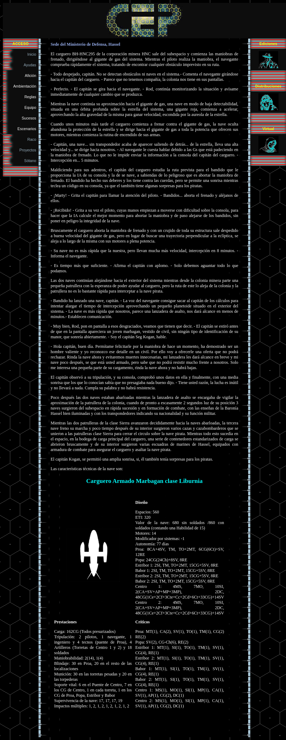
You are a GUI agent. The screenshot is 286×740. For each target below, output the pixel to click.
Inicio (32, 54)
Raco (32, 139)
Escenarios (27, 129)
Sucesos (30, 118)
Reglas (31, 97)
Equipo (31, 107)
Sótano (31, 160)
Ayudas (31, 65)
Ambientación (26, 86)
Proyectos (28, 150)
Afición (31, 75)
